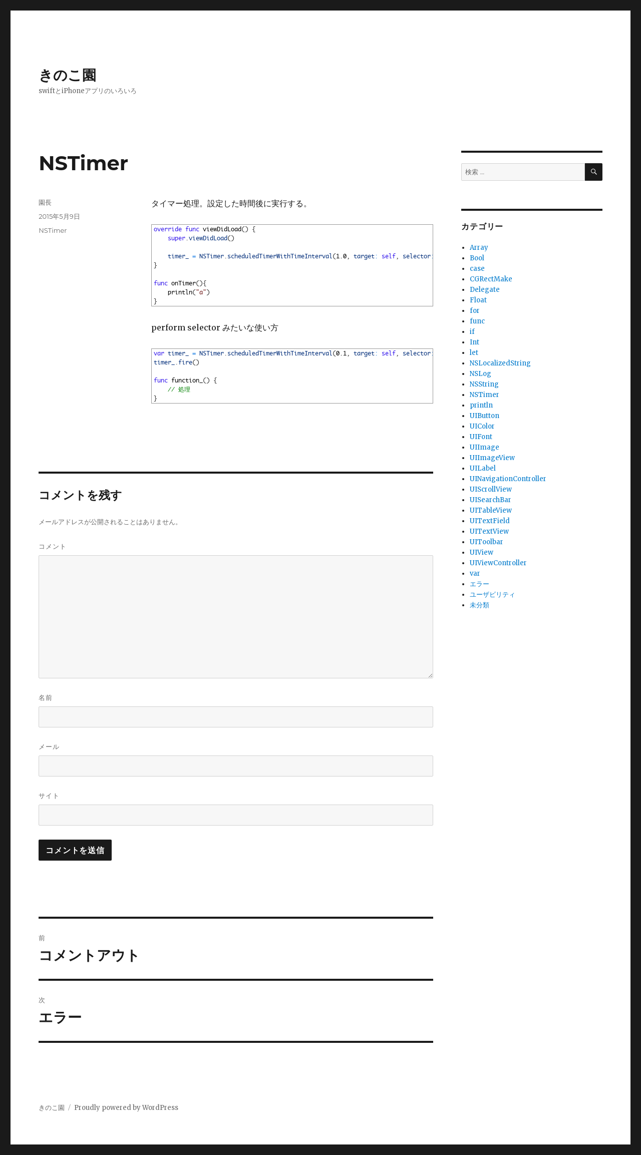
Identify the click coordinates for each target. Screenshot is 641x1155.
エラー (479, 584)
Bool (477, 258)
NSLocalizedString (500, 363)
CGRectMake (491, 279)
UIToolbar (486, 542)
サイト (49, 796)
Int (474, 342)
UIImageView (492, 458)
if (472, 331)
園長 (45, 202)
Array (479, 247)
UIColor (482, 426)
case (477, 268)
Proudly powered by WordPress (126, 1107)
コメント (53, 546)
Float (478, 300)
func (477, 321)
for (475, 310)
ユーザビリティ (492, 594)
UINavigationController (508, 479)
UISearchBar (490, 500)
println (481, 405)
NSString (484, 384)
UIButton (484, 416)
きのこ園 (67, 75)
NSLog (480, 373)
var (475, 573)
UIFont (481, 437)
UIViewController (498, 563)
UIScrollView (491, 489)
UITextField (490, 521)
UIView (481, 552)
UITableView (491, 510)
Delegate (485, 289)
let (474, 352)
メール (49, 746)
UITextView (489, 531)
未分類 (479, 605)
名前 (46, 697)
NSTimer (53, 230)
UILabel (483, 468)
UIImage (484, 447)
